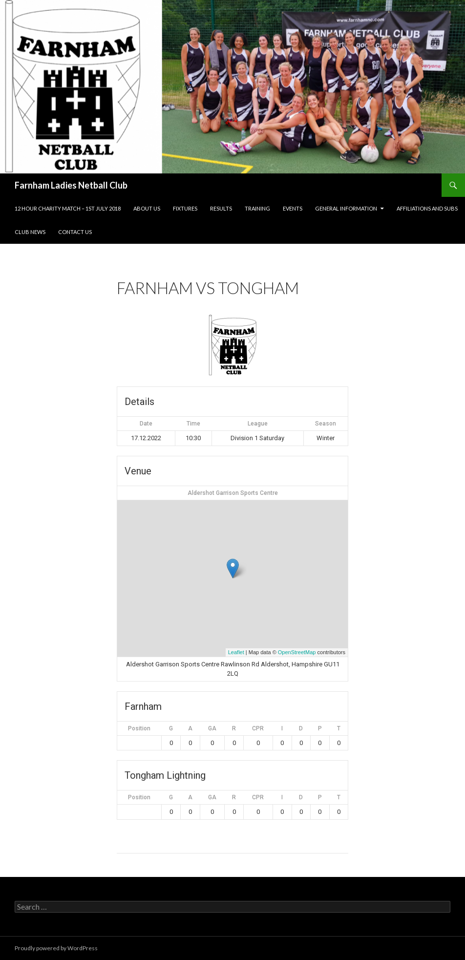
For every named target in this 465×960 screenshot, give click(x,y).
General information (346, 208)
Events (292, 208)
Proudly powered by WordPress (56, 948)
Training (257, 208)
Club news (30, 232)
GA (212, 728)
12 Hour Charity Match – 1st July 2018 (68, 208)
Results (221, 208)
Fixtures (185, 208)
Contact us (75, 232)
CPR (258, 728)
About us (146, 208)
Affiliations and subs (427, 208)
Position (139, 728)
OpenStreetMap (297, 652)
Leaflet (236, 652)
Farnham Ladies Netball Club (71, 185)
